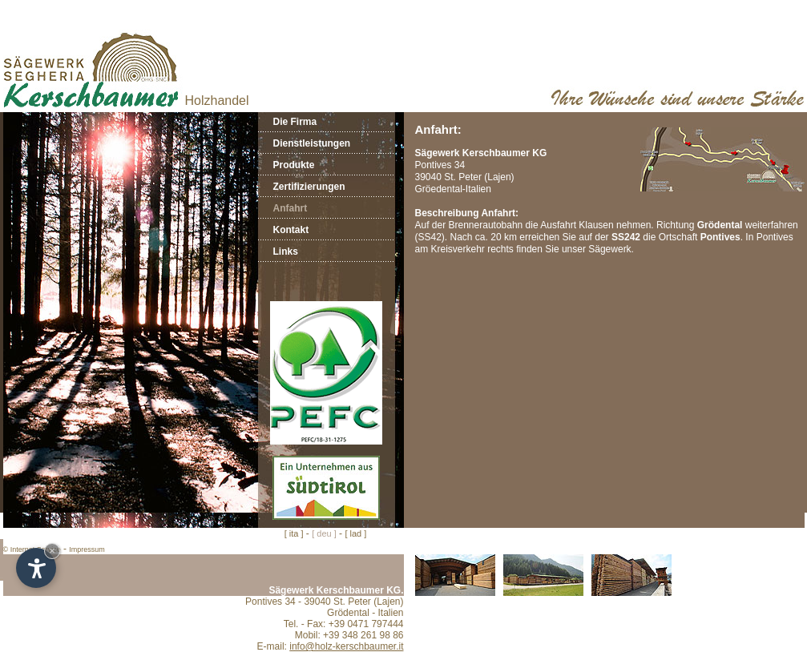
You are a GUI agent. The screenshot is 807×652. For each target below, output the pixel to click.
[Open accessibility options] (36, 568)
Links (285, 251)
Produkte (294, 165)
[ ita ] (294, 533)
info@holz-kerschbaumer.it (346, 646)
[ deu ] (324, 533)
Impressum (87, 549)
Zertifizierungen (309, 186)
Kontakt (291, 229)
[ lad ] (355, 533)
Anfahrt (290, 208)
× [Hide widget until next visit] (52, 551)
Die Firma (295, 121)
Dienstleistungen (312, 143)
